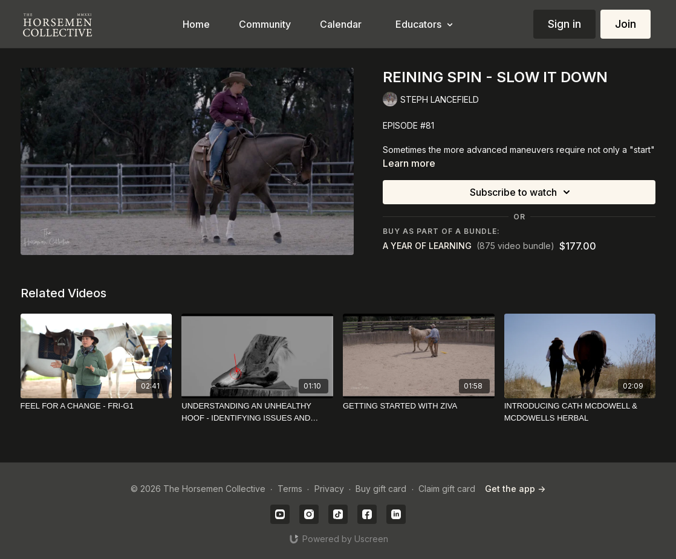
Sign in (564, 24)
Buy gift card (381, 488)
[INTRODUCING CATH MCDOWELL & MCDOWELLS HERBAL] (580, 412)
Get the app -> (515, 488)
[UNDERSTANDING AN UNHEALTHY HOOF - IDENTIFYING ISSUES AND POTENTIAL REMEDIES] (257, 412)
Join (625, 24)
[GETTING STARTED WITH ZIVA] (419, 406)
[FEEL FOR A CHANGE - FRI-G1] (96, 406)
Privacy (329, 488)
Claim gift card (446, 488)
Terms (290, 488)
